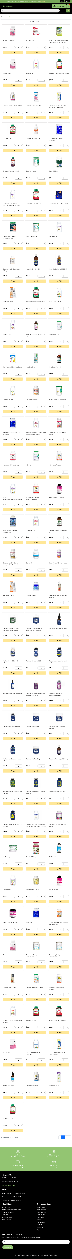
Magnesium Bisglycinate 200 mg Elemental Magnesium (36, 433)
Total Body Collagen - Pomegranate (32, 956)
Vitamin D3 (6, 1053)
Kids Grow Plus (54, 334)
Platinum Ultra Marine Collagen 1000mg (35, 792)
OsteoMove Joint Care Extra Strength (58, 564)
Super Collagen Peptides (10, 922)
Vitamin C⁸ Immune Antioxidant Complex (12, 1021)
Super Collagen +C (55, 889)
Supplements (41, 1207)
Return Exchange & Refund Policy (11, 1209)
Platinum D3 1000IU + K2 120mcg (10, 662)
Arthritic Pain (30, 40)
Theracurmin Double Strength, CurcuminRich (58, 923)
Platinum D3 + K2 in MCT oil (58, 628)
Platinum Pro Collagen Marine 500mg (12, 760)
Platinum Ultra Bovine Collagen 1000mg (12, 792)
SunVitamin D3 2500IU (33, 889)
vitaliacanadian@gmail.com (10, 1181)
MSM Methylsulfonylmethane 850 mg (12, 498)
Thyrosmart (6, 955)
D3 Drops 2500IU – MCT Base (58, 203)
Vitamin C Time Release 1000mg (56, 988)
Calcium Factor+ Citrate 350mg (12, 106)
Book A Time (58, 6)
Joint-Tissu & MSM (55, 301)
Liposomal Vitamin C (32, 399)
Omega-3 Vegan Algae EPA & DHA (58, 531)
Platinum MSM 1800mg (33, 726)
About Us (5, 1214)
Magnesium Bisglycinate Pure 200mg (58, 433)
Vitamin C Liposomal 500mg (34, 987)
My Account (40, 1230)
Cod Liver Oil (7, 138)
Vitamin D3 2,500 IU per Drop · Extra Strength (58, 1054)
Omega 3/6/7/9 (31, 530)
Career (39, 1219)
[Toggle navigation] (68, 10)
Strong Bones (7, 889)
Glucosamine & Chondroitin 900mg (11, 270)
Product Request (7, 1217)
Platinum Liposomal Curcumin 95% (58, 662)
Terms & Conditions (8, 1212)
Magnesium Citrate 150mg (11, 465)
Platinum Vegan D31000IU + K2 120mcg (12, 825)
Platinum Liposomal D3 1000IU (12, 693)
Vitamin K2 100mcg (32, 1085)
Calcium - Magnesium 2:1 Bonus (59, 73)
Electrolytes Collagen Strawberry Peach (9, 237)
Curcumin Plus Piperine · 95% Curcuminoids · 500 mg (11, 204)
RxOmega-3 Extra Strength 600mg (57, 825)
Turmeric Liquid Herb (9, 987)
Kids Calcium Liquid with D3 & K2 (35, 335)
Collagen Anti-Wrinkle (33, 138)
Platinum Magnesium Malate (11, 726)
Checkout (40, 1227)
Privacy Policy (6, 1207)
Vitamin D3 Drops (8, 1085)
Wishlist (39, 1225)
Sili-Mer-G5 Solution (55, 857)
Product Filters (36, 21)
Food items (40, 1217)
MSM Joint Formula (55, 465)
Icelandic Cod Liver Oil (33, 269)
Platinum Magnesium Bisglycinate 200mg (55, 694)
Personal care (41, 1214)
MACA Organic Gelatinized (57, 399)
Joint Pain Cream (8, 301)
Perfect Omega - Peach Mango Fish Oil (58, 596)
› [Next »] (69, 1137)
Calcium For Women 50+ (33, 106)
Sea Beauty (6, 857)
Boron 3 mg (29, 73)
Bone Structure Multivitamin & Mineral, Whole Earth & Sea (58, 41)
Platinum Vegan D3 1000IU (57, 791)
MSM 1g (28, 465)
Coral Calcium (53, 171)
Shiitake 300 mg (31, 857)
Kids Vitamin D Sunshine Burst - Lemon (12, 368)
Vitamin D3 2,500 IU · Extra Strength (34, 1054)
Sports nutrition (41, 1212)
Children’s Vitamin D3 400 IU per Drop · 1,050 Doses (58, 106)
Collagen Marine (31, 171)
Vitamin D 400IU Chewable (57, 1020)
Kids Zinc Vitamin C (55, 367)
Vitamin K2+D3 (54, 1085)
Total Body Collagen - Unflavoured (55, 956)
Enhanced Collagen (32, 236)
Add (12, 52)
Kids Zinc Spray (31, 367)
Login (62, 1)
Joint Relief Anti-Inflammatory (35, 301)
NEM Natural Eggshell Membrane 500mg (32, 498)
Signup (67, 1)
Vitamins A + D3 (8, 1118)
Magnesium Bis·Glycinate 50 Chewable (11, 433)
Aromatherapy (41, 1209)
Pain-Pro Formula (31, 595)
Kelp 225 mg (7, 334)
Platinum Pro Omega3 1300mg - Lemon (59, 760)
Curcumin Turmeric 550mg (34, 203)
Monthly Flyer (41, 1222)
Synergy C (29, 922)
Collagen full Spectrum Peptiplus (56, 139)
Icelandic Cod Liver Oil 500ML (58, 269)
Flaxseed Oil (53, 236)
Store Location (6, 1219)
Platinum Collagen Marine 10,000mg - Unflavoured (34, 629)
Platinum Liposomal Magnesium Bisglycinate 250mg (35, 694)
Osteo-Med (29, 563)
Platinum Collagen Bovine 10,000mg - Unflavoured (10, 629)
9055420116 (8, 1185)
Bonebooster (7, 73)
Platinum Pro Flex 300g (33, 759)
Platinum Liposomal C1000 (34, 661)
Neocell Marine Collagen (56, 497)
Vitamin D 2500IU (31, 1020)
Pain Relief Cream (8, 595)
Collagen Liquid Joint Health (11, 171)
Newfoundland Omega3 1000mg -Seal (10, 531)
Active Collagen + (8, 40)
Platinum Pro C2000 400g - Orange (57, 727)
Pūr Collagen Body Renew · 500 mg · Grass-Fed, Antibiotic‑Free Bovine (35, 825)
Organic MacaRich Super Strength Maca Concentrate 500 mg (11, 564)
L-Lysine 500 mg (8, 399)
